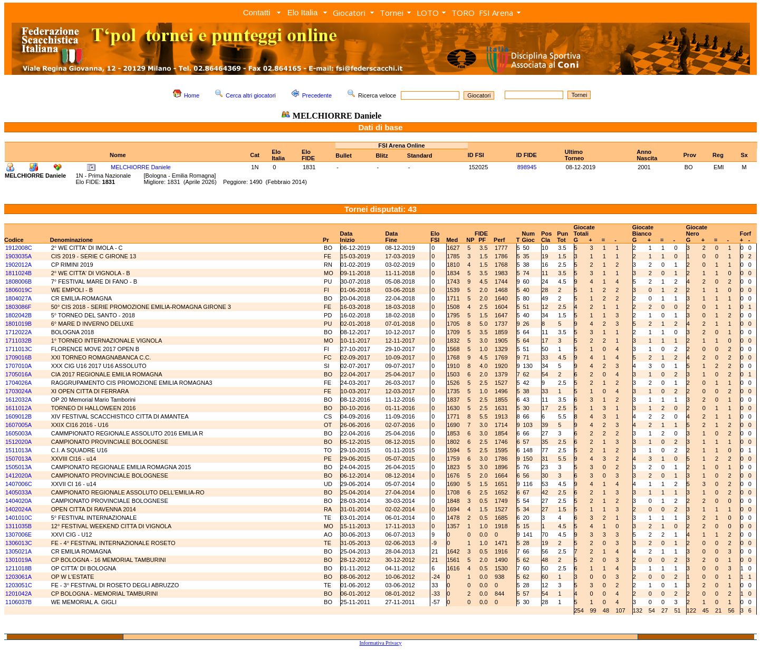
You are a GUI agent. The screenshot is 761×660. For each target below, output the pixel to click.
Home (191, 95)
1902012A (18, 264)
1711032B (18, 340)
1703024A (18, 391)
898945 (527, 167)
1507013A (18, 458)
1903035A (18, 256)
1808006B (18, 281)
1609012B (18, 416)
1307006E (18, 534)
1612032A (18, 399)
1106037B (18, 602)
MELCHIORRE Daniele (141, 167)
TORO (463, 12)
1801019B (18, 324)
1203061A (18, 577)
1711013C (18, 349)
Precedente (317, 95)
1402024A (18, 509)
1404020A (18, 501)
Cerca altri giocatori (251, 95)
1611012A (18, 408)
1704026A (18, 383)
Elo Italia (302, 12)
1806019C (18, 290)
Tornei (391, 12)
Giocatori (349, 12)
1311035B (18, 526)
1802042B (18, 315)
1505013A (18, 467)
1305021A (18, 551)
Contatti (257, 12)
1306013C (18, 543)
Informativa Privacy (380, 643)
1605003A (18, 433)
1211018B (18, 568)
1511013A (18, 450)
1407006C (18, 484)
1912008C (18, 248)
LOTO (428, 12)
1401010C (18, 518)
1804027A (18, 298)
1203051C (18, 585)
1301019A (18, 560)
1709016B (18, 357)
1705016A (18, 374)
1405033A (18, 492)
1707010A (18, 366)
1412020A (18, 475)
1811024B (18, 273)
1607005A (18, 425)
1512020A (18, 442)
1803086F (18, 307)
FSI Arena (496, 12)
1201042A (18, 593)
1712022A (18, 332)
